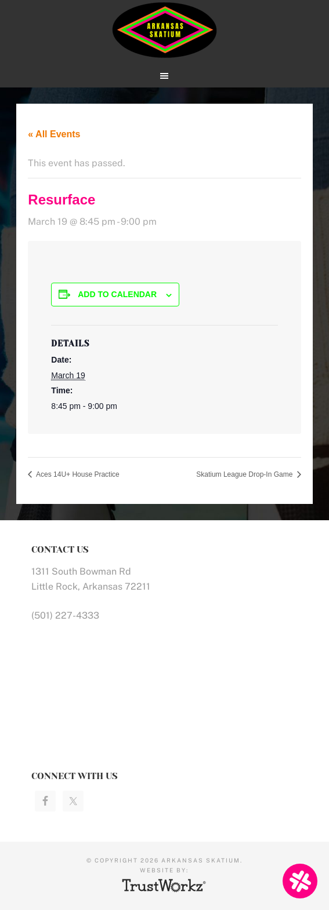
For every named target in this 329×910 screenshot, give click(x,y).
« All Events (54, 134)
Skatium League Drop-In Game (245, 474)
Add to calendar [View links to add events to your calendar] (117, 294)
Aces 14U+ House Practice (76, 474)
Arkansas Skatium (164, 30)
